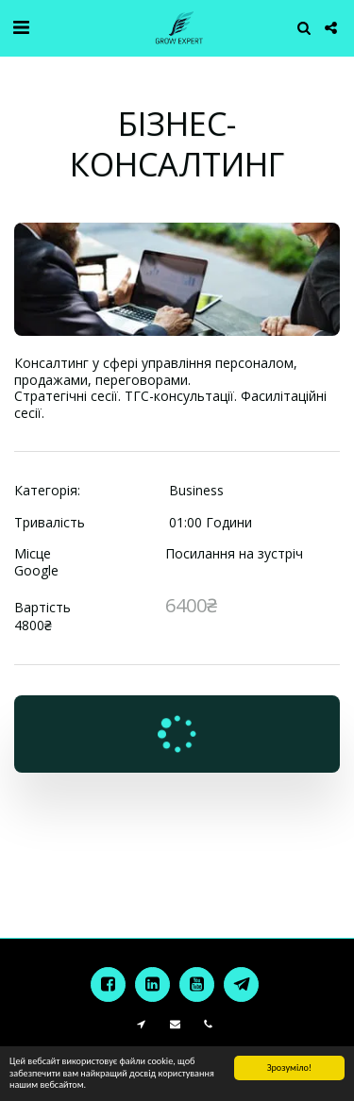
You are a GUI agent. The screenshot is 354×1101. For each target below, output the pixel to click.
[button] (21, 27)
